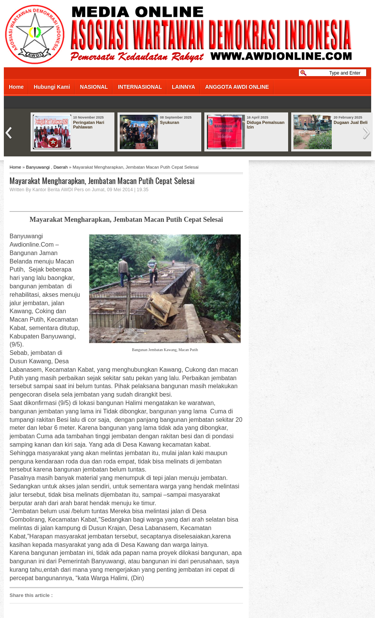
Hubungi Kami (52, 87)
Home (16, 87)
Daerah (61, 167)
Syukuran (169, 122)
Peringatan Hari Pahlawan (88, 124)
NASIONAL (94, 87)
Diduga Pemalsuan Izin (265, 124)
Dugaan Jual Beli (351, 122)
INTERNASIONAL (140, 87)
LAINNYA (183, 87)
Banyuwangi (38, 167)
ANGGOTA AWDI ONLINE (237, 87)
